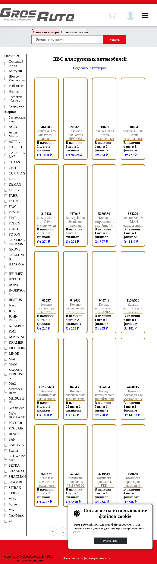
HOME (3, 10)
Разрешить (110, 540)
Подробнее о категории (90, 68)
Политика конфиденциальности (87, 558)
